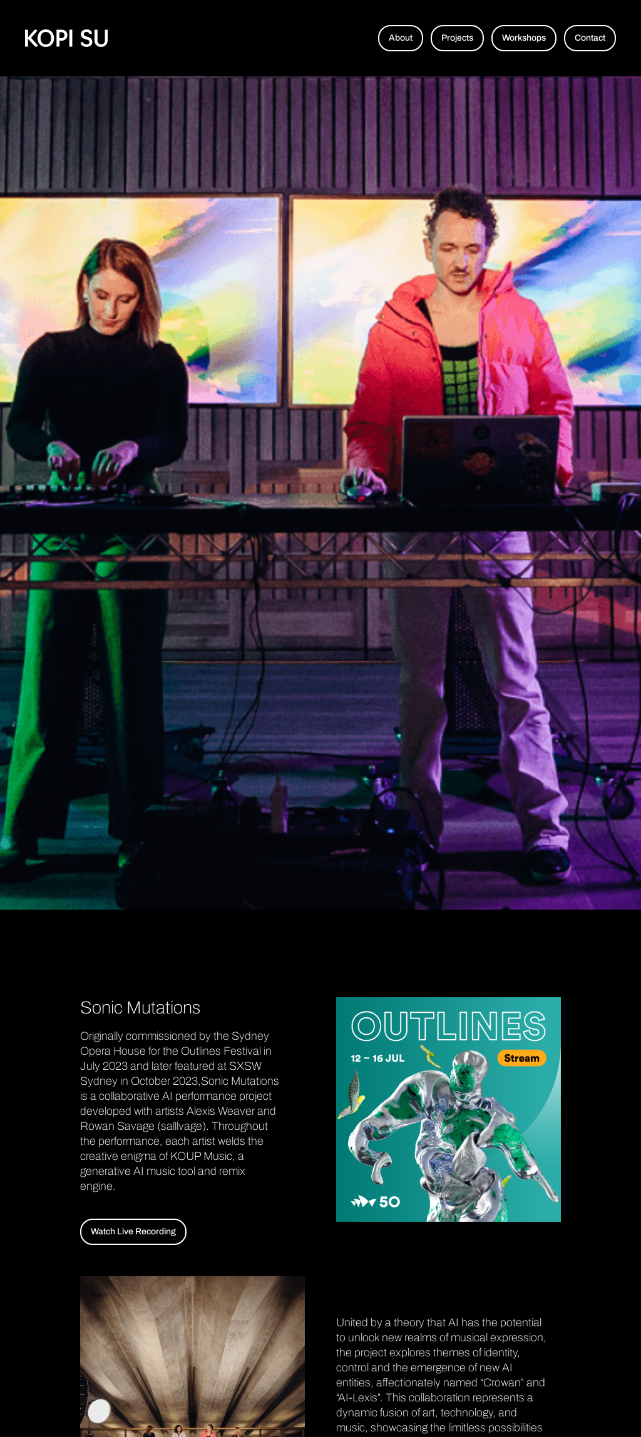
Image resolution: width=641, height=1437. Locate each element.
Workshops (524, 38)
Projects (457, 38)
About (401, 38)
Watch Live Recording (133, 1231)
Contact (590, 38)
